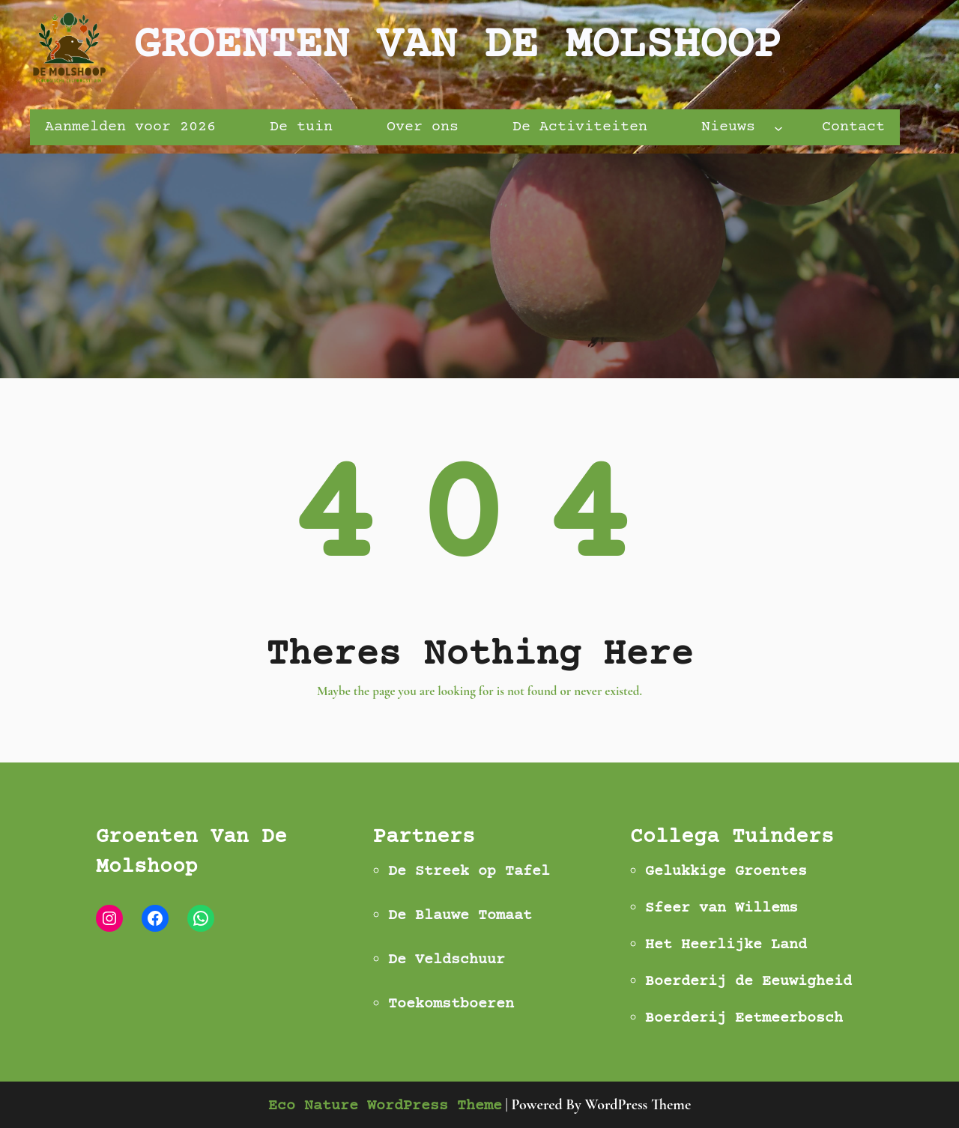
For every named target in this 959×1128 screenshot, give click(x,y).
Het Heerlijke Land (726, 944)
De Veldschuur (446, 959)
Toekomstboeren (451, 1004)
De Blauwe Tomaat (460, 915)
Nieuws (728, 127)
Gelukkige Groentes (726, 871)
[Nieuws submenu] (778, 127)
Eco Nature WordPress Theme (385, 1106)
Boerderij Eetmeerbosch (744, 1018)
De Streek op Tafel (469, 871)
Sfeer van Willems (721, 908)
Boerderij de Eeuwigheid (748, 981)
